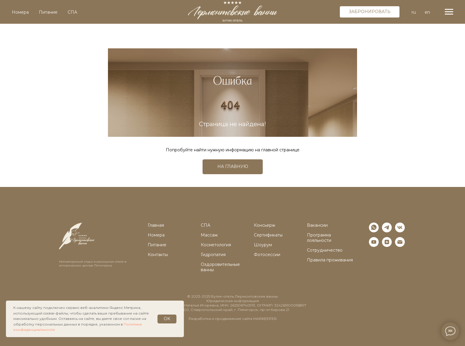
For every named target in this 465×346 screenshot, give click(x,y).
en (427, 12)
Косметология (216, 244)
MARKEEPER (265, 318)
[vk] (400, 230)
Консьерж (264, 225)
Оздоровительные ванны (220, 267)
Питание (48, 12)
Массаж (209, 235)
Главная (156, 225)
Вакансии (317, 225)
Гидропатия (213, 254)
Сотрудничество (325, 250)
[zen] (387, 245)
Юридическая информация (232, 301)
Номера (20, 12)
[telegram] (387, 230)
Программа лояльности (319, 237)
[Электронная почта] (400, 245)
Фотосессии (267, 254)
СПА (72, 12)
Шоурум (263, 244)
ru (414, 12)
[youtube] (374, 245)
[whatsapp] (374, 230)
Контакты (158, 254)
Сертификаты (268, 235)
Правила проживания (330, 260)
